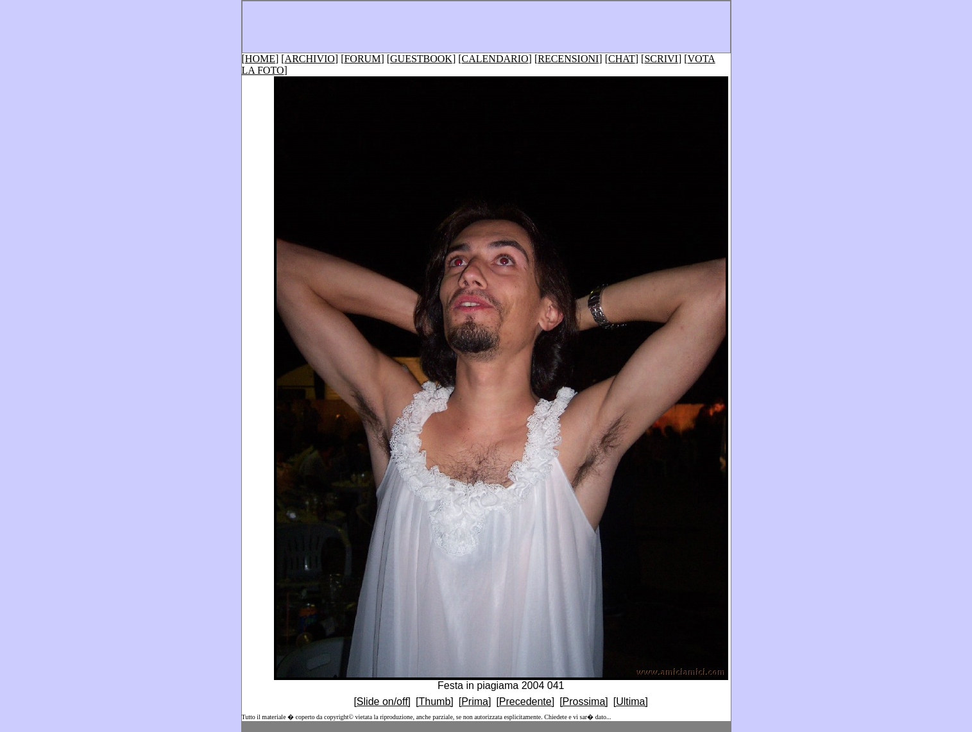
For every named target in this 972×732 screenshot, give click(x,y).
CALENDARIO (495, 58)
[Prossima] (583, 701)
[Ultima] (630, 701)
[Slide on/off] (382, 701)
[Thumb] (435, 701)
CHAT (621, 58)
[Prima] (475, 701)
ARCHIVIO (310, 58)
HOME (260, 58)
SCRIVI (661, 58)
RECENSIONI (568, 58)
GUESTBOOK (421, 58)
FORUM (362, 58)
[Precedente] (525, 701)
